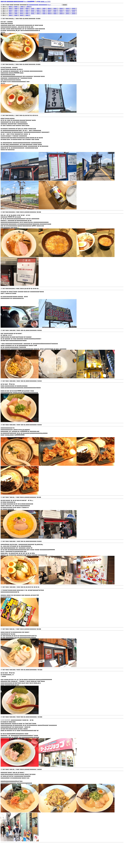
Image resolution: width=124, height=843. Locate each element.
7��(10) (44, 12)
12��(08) (74, 10)
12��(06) (29, 6)
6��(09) (39, 12)
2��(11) (16, 10)
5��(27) (33, 13)
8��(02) (11, 6)
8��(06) (50, 13)
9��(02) (55, 8)
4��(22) (27, 13)
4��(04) (27, 15)
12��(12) (74, 12)
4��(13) (27, 12)
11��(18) (68, 12)
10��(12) (62, 12)
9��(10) (55, 12)
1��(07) (11, 10)
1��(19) (11, 13)
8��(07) (50, 10)
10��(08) (62, 13)
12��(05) (74, 8)
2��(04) (16, 15)
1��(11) (11, 12)
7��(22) (44, 10)
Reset (49, 4)
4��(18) (27, 10)
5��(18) (33, 12)
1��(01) (11, 8)
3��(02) (22, 15)
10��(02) (62, 10)
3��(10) (22, 12)
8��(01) (50, 8)
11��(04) (68, 8)
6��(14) (39, 10)
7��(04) (44, 13)
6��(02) (39, 8)
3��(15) (22, 10)
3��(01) (22, 8)
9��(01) (16, 6)
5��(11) (33, 8)
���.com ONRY (45, 1)
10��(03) (62, 8)
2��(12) (16, 12)
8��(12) (50, 12)
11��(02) (22, 6)
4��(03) (27, 8)
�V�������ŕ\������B (37, 4)
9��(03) (55, 13)
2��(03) (16, 8)
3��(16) (22, 13)
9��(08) (55, 10)
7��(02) (44, 8)
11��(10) (68, 13)
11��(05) (68, 10)
